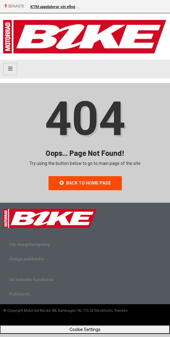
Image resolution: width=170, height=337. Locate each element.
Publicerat (19, 293)
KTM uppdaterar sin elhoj (52, 6)
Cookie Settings (85, 329)
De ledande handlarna (31, 279)
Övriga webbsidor (26, 258)
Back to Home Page (85, 183)
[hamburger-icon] (10, 69)
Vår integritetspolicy (29, 244)
